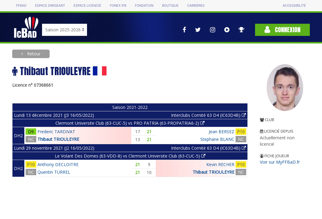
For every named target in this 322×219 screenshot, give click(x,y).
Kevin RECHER (220, 164)
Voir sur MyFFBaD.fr (280, 162)
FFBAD (21, 6)
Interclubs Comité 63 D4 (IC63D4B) (208, 115)
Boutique (170, 6)
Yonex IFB (118, 6)
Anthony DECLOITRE (58, 164)
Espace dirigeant (50, 6)
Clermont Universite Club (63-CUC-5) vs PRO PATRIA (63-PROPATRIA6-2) (130, 123)
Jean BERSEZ (221, 131)
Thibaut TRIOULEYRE (58, 139)
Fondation (144, 6)
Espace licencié (87, 6)
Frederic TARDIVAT (56, 131)
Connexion (282, 29)
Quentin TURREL (53, 172)
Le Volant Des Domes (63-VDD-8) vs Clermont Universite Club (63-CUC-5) (130, 156)
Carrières (196, 6)
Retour (33, 54)
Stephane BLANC (217, 139)
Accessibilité (294, 6)
